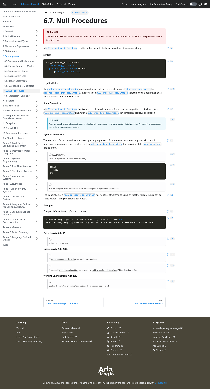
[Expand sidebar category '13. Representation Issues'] (37, 133)
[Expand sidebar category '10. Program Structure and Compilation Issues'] (37, 116)
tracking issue (53, 40)
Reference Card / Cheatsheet (77, 341)
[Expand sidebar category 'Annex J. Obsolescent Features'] (37, 197)
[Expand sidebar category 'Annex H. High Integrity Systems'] (37, 190)
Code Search (182, 4)
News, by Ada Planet (164, 337)
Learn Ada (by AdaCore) (27, 337)
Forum (124, 4)
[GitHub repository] (200, 4)
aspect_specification (67, 72)
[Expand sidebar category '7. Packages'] (37, 100)
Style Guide (47, 4)
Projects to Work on (66, 4)
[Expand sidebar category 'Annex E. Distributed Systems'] (37, 171)
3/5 (169, 109)
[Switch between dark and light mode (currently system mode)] (205, 4)
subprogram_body (152, 129)
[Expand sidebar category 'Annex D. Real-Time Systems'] (37, 166)
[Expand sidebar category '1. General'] (37, 31)
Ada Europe (159, 345)
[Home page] (46, 12)
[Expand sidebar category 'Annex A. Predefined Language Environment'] (37, 144)
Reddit (115, 337)
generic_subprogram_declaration (62, 93)
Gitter (115, 341)
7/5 (169, 162)
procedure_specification (63, 69)
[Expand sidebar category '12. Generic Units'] (37, 128)
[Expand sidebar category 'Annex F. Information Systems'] (37, 177)
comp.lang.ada (138, 4)
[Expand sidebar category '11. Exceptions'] (37, 123)
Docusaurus (161, 382)
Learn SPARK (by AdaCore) (29, 341)
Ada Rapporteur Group (161, 4)
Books (19, 332)
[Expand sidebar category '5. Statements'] (37, 51)
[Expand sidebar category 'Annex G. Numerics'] (37, 184)
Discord (115, 350)
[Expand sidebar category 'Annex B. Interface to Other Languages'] (37, 152)
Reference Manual (30, 4)
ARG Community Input (119, 354)
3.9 (120, 164)
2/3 (169, 61)
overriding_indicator (62, 66)
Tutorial (20, 328)
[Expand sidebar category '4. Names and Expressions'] (37, 46)
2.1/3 (170, 89)
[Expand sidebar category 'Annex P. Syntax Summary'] (37, 232)
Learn (14, 4)
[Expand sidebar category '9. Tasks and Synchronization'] (37, 110)
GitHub (161, 350)
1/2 (169, 48)
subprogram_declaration (138, 89)
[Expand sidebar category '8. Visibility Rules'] (37, 105)
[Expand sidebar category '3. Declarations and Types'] (37, 41)
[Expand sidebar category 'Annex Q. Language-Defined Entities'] (37, 238)
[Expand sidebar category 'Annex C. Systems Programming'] (37, 159)
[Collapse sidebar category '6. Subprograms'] (37, 56)
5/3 (169, 139)
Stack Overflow (119, 332)
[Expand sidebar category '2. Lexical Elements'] (37, 36)
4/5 (169, 125)
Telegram (116, 345)
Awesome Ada (161, 332)
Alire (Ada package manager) (168, 328)
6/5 (169, 155)
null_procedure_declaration (61, 48)
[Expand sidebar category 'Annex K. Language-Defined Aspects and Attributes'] (37, 205)
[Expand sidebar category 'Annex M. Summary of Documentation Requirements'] (37, 220)
